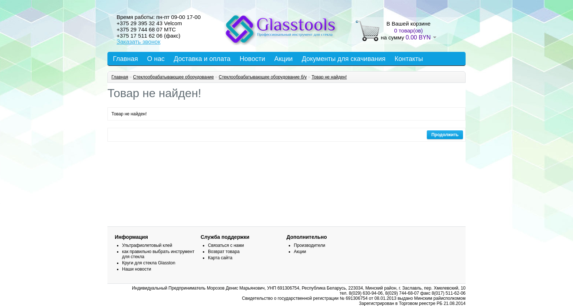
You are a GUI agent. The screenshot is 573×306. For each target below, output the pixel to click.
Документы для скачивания (344, 58)
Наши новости (136, 269)
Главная (125, 58)
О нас (156, 58)
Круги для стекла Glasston (148, 262)
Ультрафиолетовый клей (147, 245)
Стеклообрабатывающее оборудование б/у (263, 77)
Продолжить (445, 134)
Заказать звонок (138, 42)
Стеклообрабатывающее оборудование (173, 77)
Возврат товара (224, 251)
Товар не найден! (329, 77)
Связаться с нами (226, 245)
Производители (309, 245)
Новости (252, 58)
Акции (283, 58)
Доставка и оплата (202, 58)
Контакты (409, 58)
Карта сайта (220, 257)
